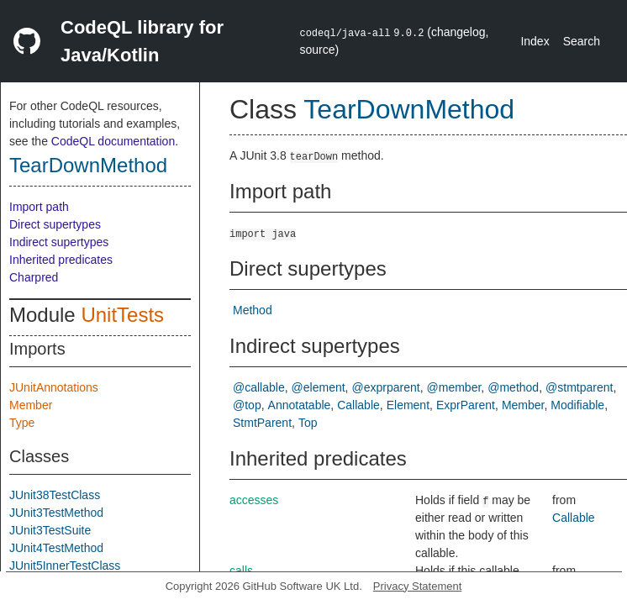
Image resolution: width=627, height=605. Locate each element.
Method (252, 310)
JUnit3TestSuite (50, 530)
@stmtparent (579, 387)
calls (241, 570)
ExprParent (465, 405)
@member (454, 387)
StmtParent (262, 422)
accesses (253, 500)
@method (513, 387)
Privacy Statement (417, 586)
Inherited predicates (61, 259)
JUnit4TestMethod (56, 548)
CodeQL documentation (113, 141)
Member (30, 405)
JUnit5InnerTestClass (64, 565)
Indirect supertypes (58, 242)
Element (408, 405)
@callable (259, 387)
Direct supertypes (55, 224)
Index (534, 41)
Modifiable (577, 405)
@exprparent (386, 387)
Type (21, 422)
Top (308, 422)
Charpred (33, 277)
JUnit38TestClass (54, 495)
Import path (39, 206)
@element (318, 387)
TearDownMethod (88, 165)
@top (247, 405)
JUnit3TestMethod (56, 512)
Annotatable (299, 405)
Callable (358, 405)
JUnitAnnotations (53, 387)
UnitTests (122, 314)
